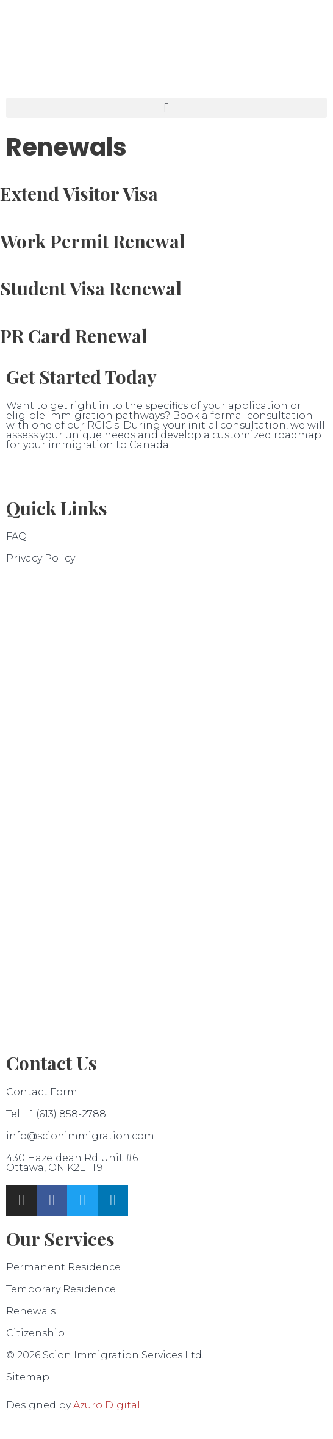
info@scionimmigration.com (80, 1136)
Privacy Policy (40, 558)
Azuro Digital (106, 1405)
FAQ (16, 536)
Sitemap (27, 1377)
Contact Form (41, 1092)
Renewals (31, 1311)
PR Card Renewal (74, 336)
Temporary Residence (61, 1289)
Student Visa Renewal (91, 288)
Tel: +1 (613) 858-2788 (56, 1114)
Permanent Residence (63, 1267)
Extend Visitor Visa (79, 193)
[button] (166, 108)
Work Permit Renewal (92, 241)
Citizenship (35, 1333)
